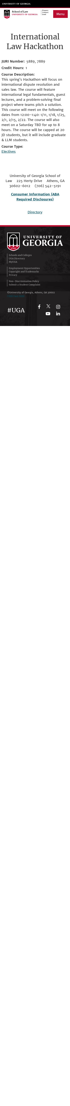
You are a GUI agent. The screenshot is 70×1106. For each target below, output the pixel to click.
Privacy (13, 275)
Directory (35, 212)
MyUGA (13, 261)
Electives (8, 151)
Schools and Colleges (20, 255)
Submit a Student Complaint (24, 284)
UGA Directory (17, 258)
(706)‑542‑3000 (16, 295)
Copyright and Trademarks (24, 271)
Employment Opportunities (24, 268)
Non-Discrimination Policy (24, 281)
